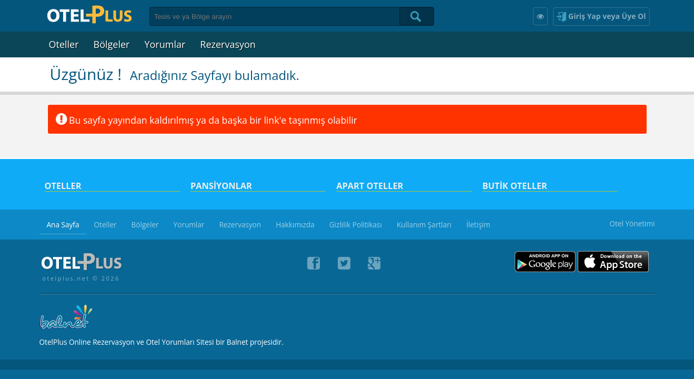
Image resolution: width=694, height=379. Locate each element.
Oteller (64, 44)
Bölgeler (112, 44)
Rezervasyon (228, 44)
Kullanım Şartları (424, 225)
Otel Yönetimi (632, 223)
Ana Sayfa (63, 225)
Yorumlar (164, 44)
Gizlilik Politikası (355, 225)
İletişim (478, 225)
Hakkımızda (295, 225)
